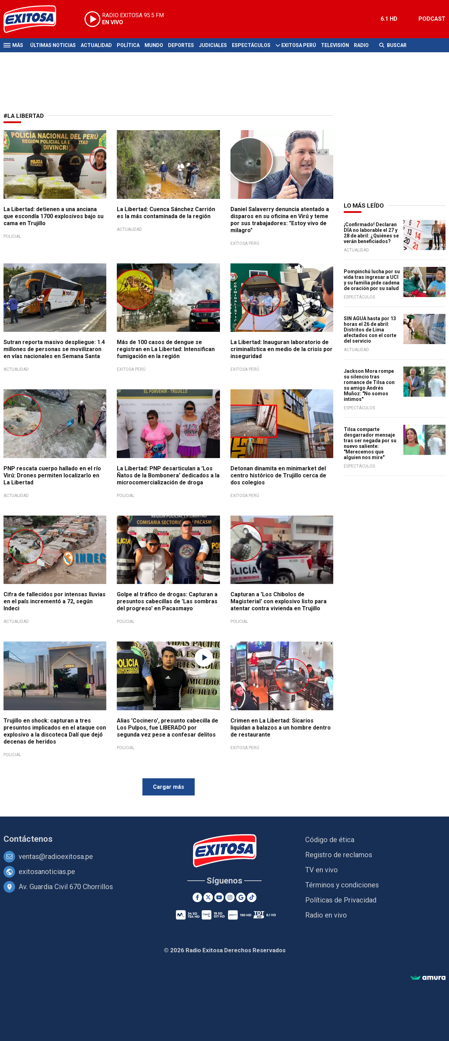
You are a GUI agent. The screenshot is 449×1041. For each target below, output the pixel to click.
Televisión (335, 45)
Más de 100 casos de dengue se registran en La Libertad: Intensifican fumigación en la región (166, 349)
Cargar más (168, 787)
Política (128, 45)
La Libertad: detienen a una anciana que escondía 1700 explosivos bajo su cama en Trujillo (53, 216)
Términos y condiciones (342, 885)
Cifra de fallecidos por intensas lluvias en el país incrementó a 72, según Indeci (55, 601)
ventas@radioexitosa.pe (56, 856)
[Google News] (241, 897)
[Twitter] (208, 897)
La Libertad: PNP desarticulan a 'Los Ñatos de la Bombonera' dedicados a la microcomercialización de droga (168, 475)
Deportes (181, 45)
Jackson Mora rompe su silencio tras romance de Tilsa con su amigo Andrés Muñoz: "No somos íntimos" (369, 385)
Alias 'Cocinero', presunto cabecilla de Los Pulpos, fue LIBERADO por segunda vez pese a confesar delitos (167, 727)
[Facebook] (197, 897)
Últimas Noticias (53, 45)
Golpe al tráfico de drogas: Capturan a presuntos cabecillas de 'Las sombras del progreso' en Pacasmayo (167, 601)
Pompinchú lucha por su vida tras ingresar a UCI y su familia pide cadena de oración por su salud (372, 280)
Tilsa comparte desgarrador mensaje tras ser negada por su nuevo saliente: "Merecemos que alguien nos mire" (370, 443)
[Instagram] (230, 897)
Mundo (154, 45)
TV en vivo (321, 870)
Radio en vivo (326, 915)
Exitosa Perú (298, 45)
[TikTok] (251, 897)
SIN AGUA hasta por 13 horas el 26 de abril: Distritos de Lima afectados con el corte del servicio (370, 330)
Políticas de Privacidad (340, 900)
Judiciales (213, 45)
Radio (361, 45)
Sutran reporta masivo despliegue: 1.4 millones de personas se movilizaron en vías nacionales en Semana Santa (54, 349)
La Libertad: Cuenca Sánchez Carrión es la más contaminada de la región (166, 213)
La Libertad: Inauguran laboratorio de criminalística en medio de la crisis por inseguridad (281, 349)
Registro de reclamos (338, 855)
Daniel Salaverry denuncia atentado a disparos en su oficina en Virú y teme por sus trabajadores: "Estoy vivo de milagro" (279, 220)
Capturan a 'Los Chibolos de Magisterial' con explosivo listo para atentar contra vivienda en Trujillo (278, 601)
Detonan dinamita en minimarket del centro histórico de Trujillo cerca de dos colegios (278, 475)
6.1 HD (389, 18)
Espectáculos (251, 45)
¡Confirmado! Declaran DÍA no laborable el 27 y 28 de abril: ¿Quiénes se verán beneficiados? (371, 233)
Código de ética (329, 839)
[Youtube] (219, 897)
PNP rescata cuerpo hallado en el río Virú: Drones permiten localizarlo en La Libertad (52, 475)
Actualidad (96, 45)
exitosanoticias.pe (47, 871)
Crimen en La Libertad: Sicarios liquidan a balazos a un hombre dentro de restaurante (280, 727)
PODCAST (431, 18)
